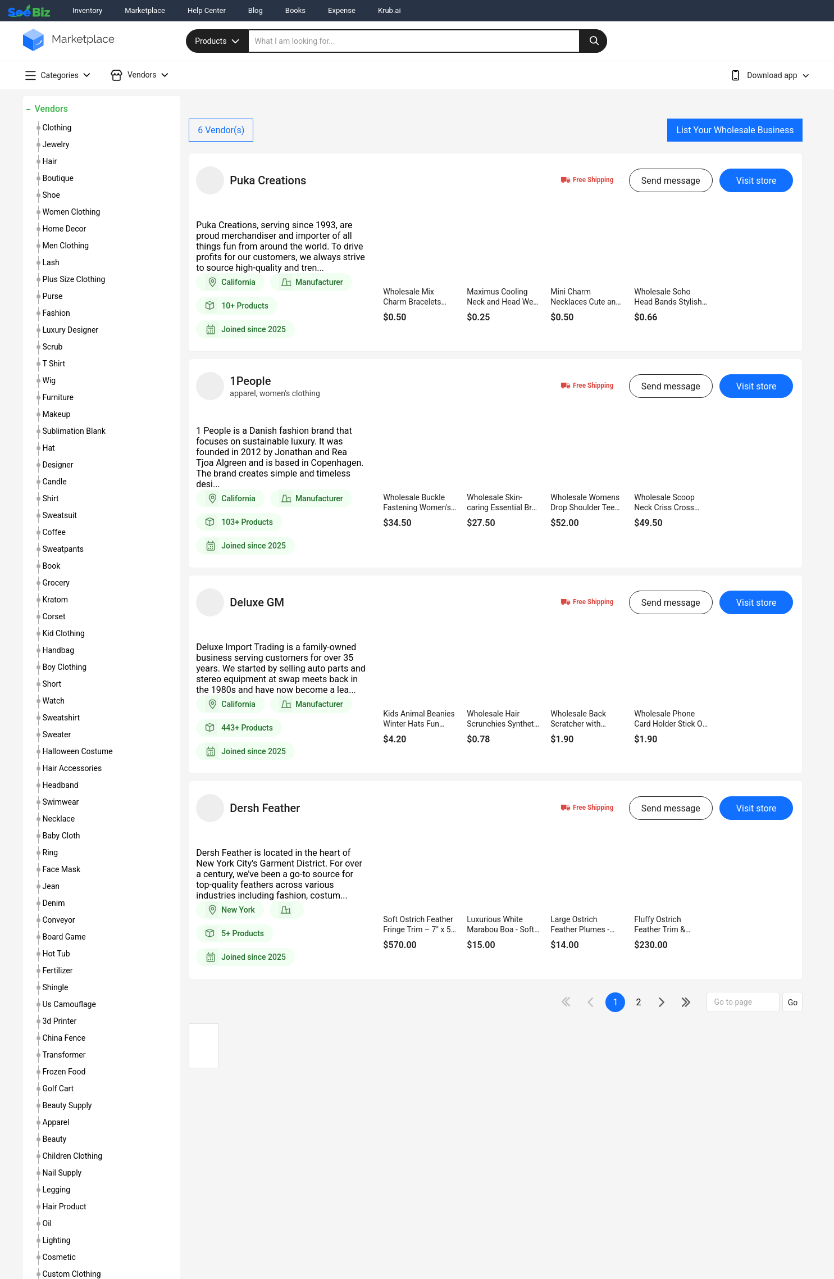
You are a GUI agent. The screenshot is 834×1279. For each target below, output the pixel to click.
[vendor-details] (210, 180)
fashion (56, 313)
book (52, 565)
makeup (57, 414)
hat (49, 447)
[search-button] (593, 41)
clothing (57, 127)
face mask (62, 869)
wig (49, 380)
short (52, 683)
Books (295, 10)
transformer (64, 1054)
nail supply (62, 1172)
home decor (64, 228)
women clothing (72, 211)
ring (50, 852)
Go (793, 1002)
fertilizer (58, 970)
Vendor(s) (221, 130)
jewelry (56, 144)
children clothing (73, 1155)
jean (51, 886)
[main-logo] (69, 48)
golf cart (58, 1088)
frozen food (64, 1071)
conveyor (59, 919)
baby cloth (61, 835)
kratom (56, 599)
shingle (56, 987)
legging (57, 1189)
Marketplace (145, 10)
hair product (64, 1206)
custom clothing (72, 1273)
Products (218, 41)
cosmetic (59, 1257)
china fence (64, 1037)
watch (54, 700)
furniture (58, 397)
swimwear (61, 801)
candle (55, 481)
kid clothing (64, 633)
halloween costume (78, 751)
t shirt (54, 363)
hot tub (56, 953)
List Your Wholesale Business (735, 130)
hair (50, 161)
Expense (342, 10)
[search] (428, 41)
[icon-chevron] (591, 1002)
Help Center (207, 10)
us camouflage (69, 1004)
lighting (57, 1240)
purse (53, 296)
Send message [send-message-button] (670, 180)
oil (47, 1223)
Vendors (51, 108)
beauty (55, 1139)
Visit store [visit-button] (756, 180)
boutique (58, 178)
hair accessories (72, 768)
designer (58, 464)
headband (61, 785)
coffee (54, 532)
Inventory (87, 10)
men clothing (66, 245)
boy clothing (65, 667)
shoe (51, 195)
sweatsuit (60, 515)
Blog (255, 10)
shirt (51, 498)
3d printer (60, 1021)
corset (54, 616)
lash (51, 262)
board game (64, 936)
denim (54, 903)
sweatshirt (61, 717)
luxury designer (71, 329)
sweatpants (63, 549)
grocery (56, 582)
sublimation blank (74, 431)
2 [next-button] (638, 1002)
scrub (53, 346)
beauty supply (67, 1105)
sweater (57, 734)
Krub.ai (389, 10)
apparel (56, 1122)
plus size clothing (74, 279)
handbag (59, 650)
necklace (59, 818)
